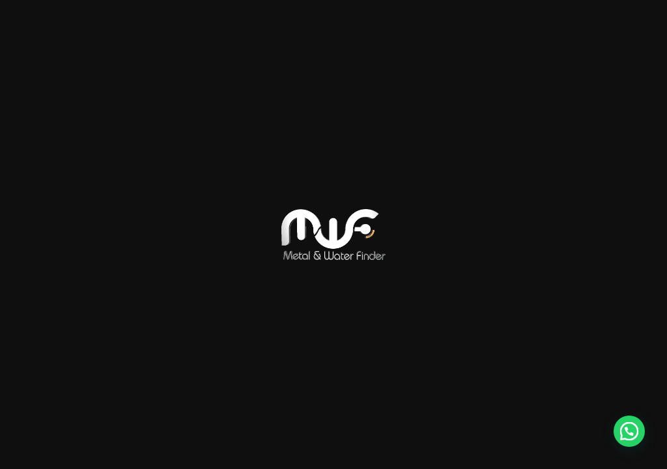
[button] (629, 431)
